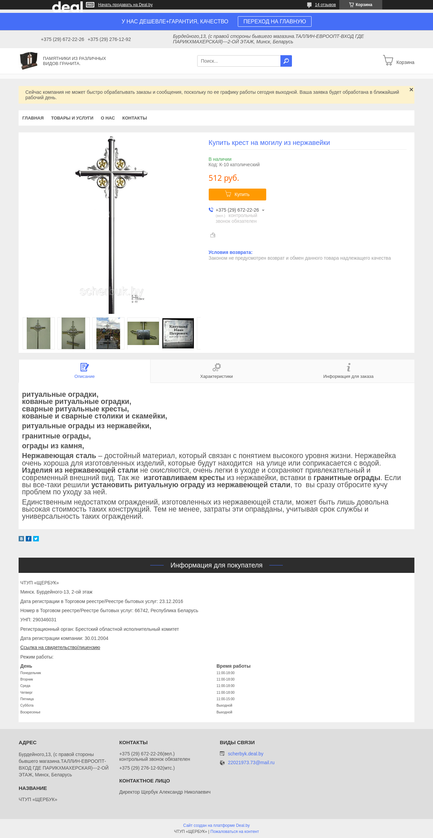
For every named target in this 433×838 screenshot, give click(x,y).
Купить (241, 194)
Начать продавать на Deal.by (125, 4)
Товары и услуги (72, 118)
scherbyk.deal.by (246, 753)
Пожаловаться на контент (234, 831)
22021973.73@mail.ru (251, 762)
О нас (108, 118)
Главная (33, 118)
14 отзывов (325, 4)
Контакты (134, 118)
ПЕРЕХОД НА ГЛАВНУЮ (274, 21)
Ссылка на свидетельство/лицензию (60, 647)
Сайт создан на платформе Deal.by (216, 825)
